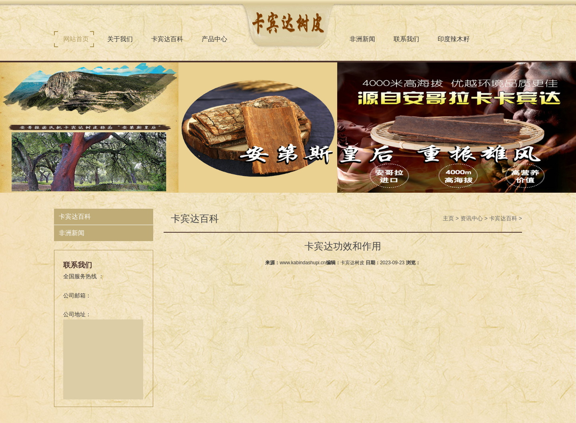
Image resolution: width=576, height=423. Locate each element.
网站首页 (76, 39)
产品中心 (214, 39)
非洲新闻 (362, 39)
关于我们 (120, 39)
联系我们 (406, 39)
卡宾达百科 (167, 39)
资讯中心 (471, 218)
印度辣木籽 (454, 39)
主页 (448, 218)
